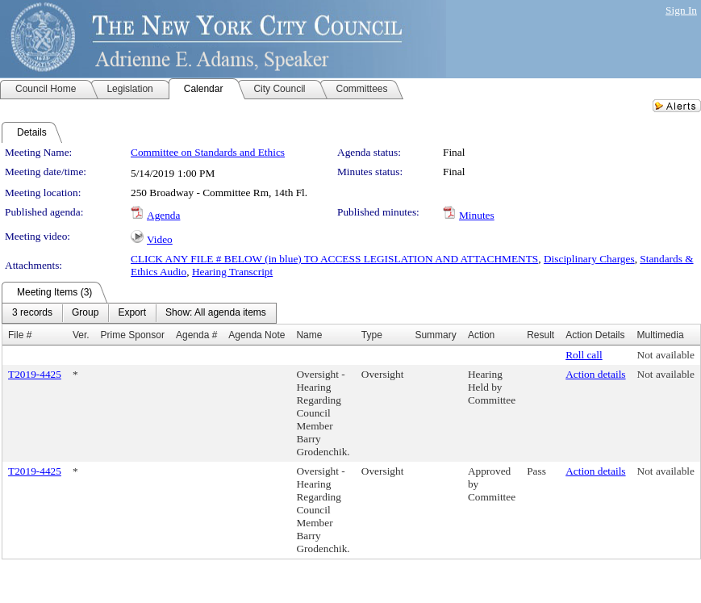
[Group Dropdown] (85, 313)
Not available (666, 355)
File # (19, 335)
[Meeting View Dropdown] (216, 313)
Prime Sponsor (133, 335)
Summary (435, 335)
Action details (595, 374)
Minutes (476, 215)
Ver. (81, 335)
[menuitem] (32, 313)
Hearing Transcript (232, 272)
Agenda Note (256, 335)
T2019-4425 (34, 374)
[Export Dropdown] (132, 313)
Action (481, 335)
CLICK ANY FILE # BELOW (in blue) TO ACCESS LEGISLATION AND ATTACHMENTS (334, 259)
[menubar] (139, 313)
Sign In (681, 10)
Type (371, 335)
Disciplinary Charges (589, 259)
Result (540, 335)
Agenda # (196, 335)
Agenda (163, 215)
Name (309, 335)
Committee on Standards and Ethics (208, 152)
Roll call (584, 355)
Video (160, 239)
